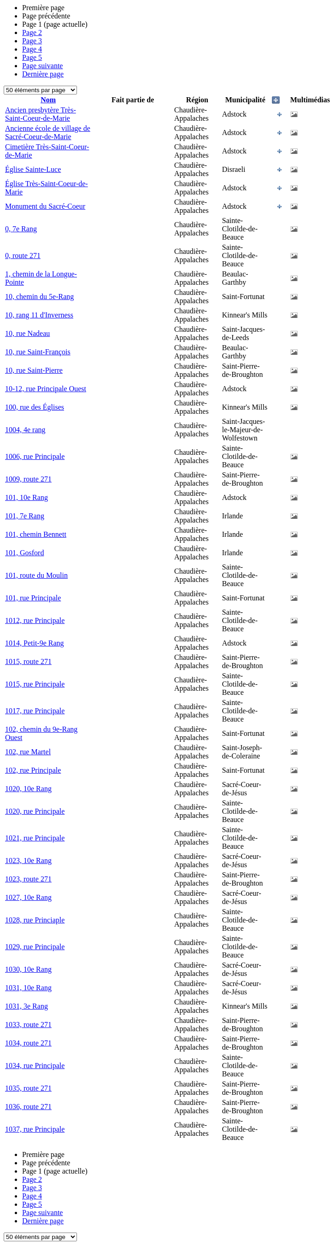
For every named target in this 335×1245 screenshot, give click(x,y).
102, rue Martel (28, 752)
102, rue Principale (33, 770)
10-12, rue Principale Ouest (45, 389)
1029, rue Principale (35, 947)
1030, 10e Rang (28, 969)
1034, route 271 (28, 1043)
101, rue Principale (33, 598)
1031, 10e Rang (28, 988)
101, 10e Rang (26, 497)
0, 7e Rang (21, 229)
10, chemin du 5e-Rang (39, 296)
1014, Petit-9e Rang (34, 643)
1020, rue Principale (35, 811)
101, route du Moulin (36, 575)
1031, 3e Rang (26, 1006)
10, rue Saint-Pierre (34, 370)
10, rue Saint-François (38, 352)
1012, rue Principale (35, 620)
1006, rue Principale (35, 456)
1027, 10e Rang (28, 897)
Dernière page (43, 74)
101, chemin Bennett (35, 534)
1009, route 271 (28, 479)
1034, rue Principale (35, 1065)
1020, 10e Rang (28, 789)
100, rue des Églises (34, 407)
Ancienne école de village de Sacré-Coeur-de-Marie (47, 132)
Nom (48, 100)
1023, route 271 (28, 879)
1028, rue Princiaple (35, 920)
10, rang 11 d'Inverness (39, 315)
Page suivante (42, 66)
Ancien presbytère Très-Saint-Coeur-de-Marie (40, 114)
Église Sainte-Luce (33, 169)
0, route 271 (23, 255)
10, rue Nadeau (27, 333)
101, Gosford (24, 553)
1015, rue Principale (35, 684)
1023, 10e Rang (28, 860)
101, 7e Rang (24, 516)
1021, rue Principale (35, 838)
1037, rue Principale (35, 1129)
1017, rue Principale (35, 711)
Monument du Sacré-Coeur (45, 206)
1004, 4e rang (25, 430)
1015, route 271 (28, 661)
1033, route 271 (28, 1024)
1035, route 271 (28, 1088)
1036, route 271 (28, 1106)
